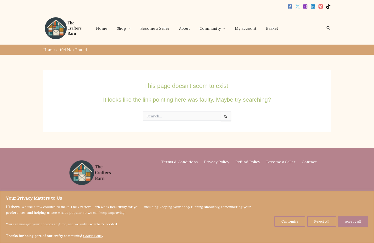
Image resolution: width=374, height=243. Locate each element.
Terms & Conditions (184, 161)
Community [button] (210, 28)
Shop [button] (127, 28)
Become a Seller (156, 28)
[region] (187, 217)
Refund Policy (247, 161)
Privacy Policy (219, 161)
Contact (304, 161)
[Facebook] (290, 6)
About (184, 28)
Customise (289, 221)
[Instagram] (305, 6)
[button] (132, 28)
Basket (266, 28)
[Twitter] (297, 6)
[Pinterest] (320, 6)
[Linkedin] (313, 6)
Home (107, 28)
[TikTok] (328, 6)
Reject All (321, 221)
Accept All (353, 221)
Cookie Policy (94, 236)
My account (242, 28)
